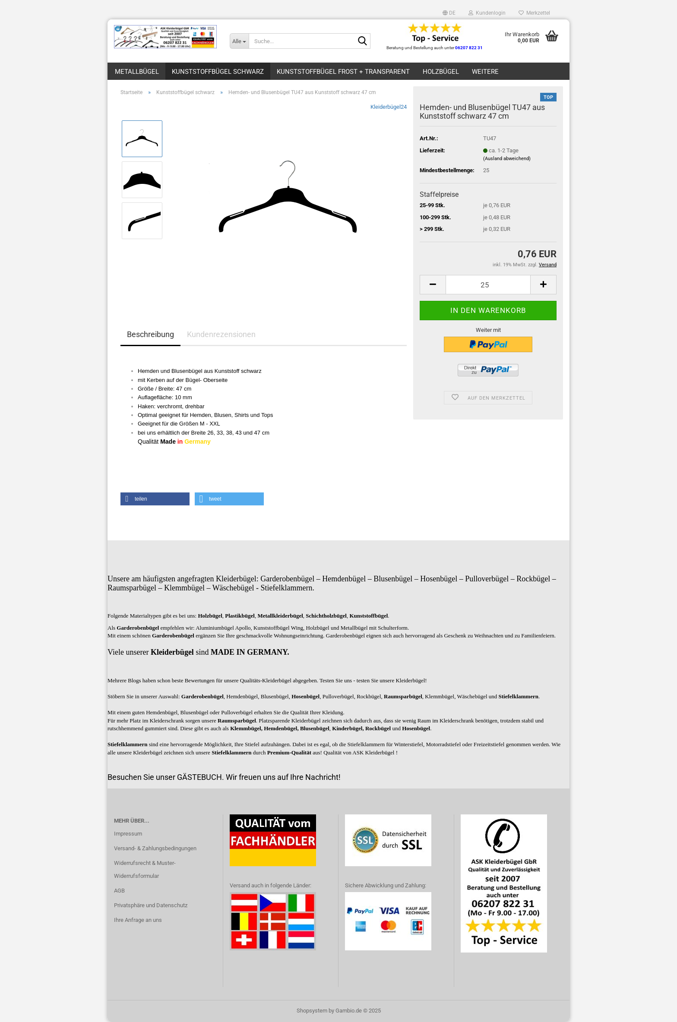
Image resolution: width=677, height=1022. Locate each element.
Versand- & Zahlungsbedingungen (155, 848)
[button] (449, 12)
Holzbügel (441, 72)
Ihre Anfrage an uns (138, 920)
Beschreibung (150, 334)
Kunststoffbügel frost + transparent (343, 72)
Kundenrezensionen (221, 334)
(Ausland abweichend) (507, 158)
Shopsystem (312, 1010)
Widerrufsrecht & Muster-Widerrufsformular (145, 869)
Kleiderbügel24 (388, 107)
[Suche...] (239, 41)
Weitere (485, 72)
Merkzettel (534, 13)
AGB (119, 890)
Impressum (128, 833)
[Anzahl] (488, 284)
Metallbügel (137, 72)
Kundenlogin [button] (487, 13)
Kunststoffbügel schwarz (218, 72)
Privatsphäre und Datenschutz (150, 905)
